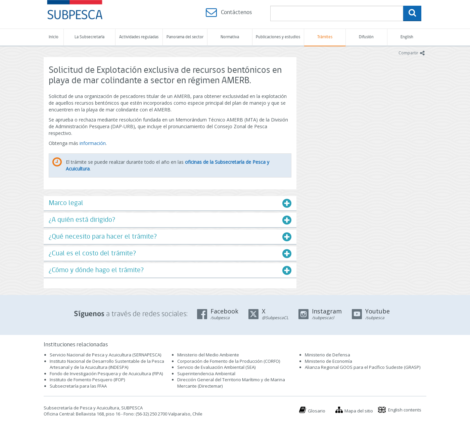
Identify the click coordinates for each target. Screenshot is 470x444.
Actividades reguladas (138, 37)
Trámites (324, 37)
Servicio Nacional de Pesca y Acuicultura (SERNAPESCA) (105, 355)
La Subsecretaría (89, 37)
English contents (404, 410)
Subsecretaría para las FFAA (78, 386)
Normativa (230, 37)
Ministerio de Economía (328, 361)
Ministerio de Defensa (327, 355)
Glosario (316, 411)
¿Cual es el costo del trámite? (92, 253)
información (93, 143)
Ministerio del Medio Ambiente (208, 355)
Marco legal (66, 203)
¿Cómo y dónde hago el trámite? (96, 270)
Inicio (53, 37)
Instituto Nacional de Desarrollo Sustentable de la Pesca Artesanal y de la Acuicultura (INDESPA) (107, 364)
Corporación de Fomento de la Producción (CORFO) (228, 361)
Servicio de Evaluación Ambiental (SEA (215, 367)
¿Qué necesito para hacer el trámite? (103, 236)
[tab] (170, 203)
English (407, 37)
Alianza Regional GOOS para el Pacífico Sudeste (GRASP (362, 367)
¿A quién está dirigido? (82, 220)
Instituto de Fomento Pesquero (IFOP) (87, 380)
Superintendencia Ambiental (206, 374)
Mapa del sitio (358, 411)
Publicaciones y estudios (278, 37)
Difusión (366, 37)
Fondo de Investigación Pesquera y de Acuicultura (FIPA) (106, 374)
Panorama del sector (185, 37)
